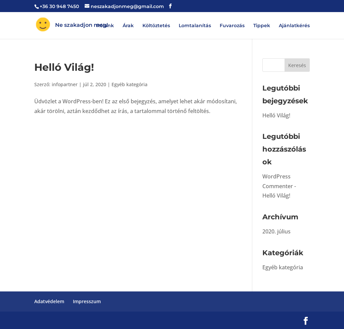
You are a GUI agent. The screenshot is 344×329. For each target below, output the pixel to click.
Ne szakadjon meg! (81, 25)
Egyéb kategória (129, 84)
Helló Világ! (64, 67)
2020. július (276, 231)
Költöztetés (156, 26)
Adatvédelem (49, 301)
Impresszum (87, 301)
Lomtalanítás (195, 26)
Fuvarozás (232, 26)
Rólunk (105, 26)
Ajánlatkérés (294, 26)
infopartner (65, 84)
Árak (128, 26)
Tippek (261, 26)
